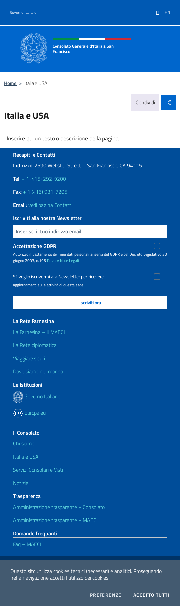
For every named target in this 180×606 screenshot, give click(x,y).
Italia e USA (26, 457)
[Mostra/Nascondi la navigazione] (13, 48)
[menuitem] (160, 10)
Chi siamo (23, 443)
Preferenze (106, 595)
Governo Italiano (23, 12)
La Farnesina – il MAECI (39, 332)
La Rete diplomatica (34, 345)
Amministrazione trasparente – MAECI (55, 520)
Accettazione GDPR (34, 246)
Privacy (53, 260)
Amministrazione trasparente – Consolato (59, 507)
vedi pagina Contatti (50, 205)
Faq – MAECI (27, 544)
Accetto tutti (151, 595)
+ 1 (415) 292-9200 (44, 179)
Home (10, 83)
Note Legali (69, 260)
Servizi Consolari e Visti (38, 470)
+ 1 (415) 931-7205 (45, 192)
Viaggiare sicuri (29, 358)
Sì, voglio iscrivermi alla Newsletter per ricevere (58, 276)
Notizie (20, 483)
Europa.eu (29, 413)
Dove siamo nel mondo (38, 371)
